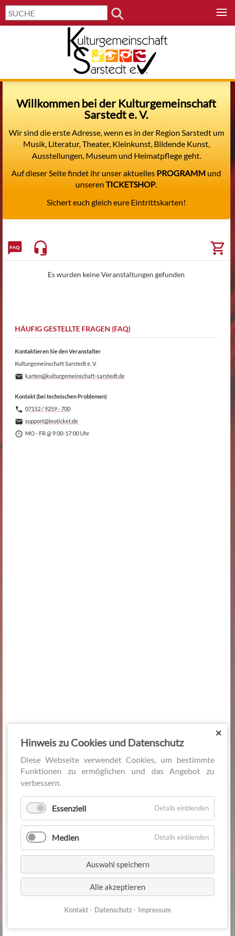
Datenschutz (113, 910)
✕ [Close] (218, 733)
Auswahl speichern (117, 864)
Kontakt (76, 910)
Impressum (154, 910)
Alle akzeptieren (117, 886)
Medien (65, 837)
